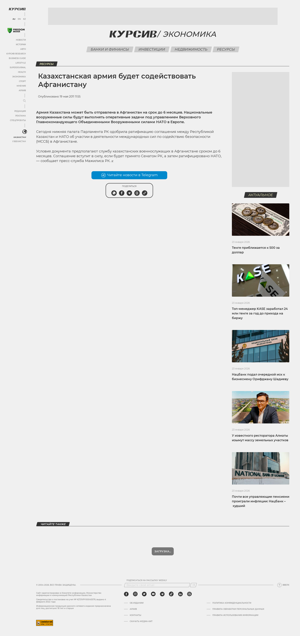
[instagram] (135, 594)
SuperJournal (18, 67)
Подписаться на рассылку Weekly (146, 580)
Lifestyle (20, 63)
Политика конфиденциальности (231, 603)
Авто (23, 49)
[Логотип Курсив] (17, 9)
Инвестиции (151, 49)
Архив (22, 90)
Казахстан (19, 137)
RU (13, 19)
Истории (21, 44)
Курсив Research (16, 53)
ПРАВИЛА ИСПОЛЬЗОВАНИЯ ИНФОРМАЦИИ (235, 615)
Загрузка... (162, 551)
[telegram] (162, 594)
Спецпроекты (18, 120)
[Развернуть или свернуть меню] (24, 100)
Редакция (20, 111)
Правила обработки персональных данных (238, 609)
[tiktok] (171, 594)
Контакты (135, 615)
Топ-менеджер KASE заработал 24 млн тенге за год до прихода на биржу (260, 313)
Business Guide (17, 58)
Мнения (21, 86)
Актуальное (260, 195)
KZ (24, 19)
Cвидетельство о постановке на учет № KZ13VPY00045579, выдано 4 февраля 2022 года (71, 600)
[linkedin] (180, 594)
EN (19, 19)
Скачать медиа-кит (141, 621)
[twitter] (144, 594)
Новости (21, 40)
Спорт (22, 81)
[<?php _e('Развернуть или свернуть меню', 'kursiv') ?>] (24, 131)
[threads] (189, 594)
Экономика (19, 76)
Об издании (136, 603)
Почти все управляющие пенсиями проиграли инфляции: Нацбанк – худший (260, 501)
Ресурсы (225, 49)
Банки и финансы (109, 49)
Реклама (20, 116)
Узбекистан (19, 141)
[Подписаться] (193, 585)
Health (22, 72)
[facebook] (126, 594)
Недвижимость (191, 49)
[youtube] (153, 594)
